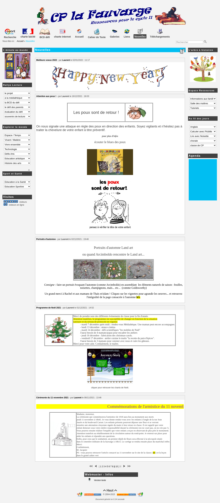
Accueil (20, 41)
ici (138, 297)
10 (117, 466)
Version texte (100, 480)
